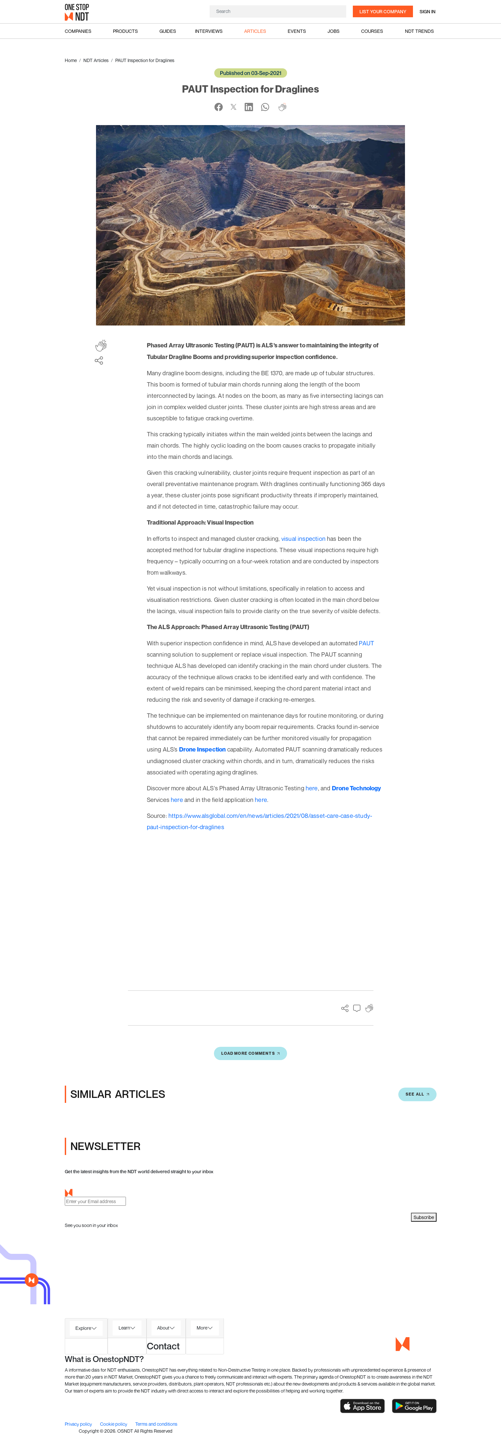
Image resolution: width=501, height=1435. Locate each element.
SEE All (417, 1094)
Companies (78, 31)
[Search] (278, 11)
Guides (167, 31)
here (312, 788)
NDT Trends (419, 31)
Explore (83, 1328)
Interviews (209, 31)
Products (125, 31)
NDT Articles (96, 60)
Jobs (334, 31)
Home (71, 60)
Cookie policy (114, 1424)
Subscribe (424, 1217)
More (202, 1327)
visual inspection (303, 538)
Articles (255, 31)
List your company (382, 11)
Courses (372, 31)
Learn (124, 1327)
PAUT (366, 643)
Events (297, 31)
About (163, 1327)
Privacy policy (79, 1424)
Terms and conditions (156, 1424)
